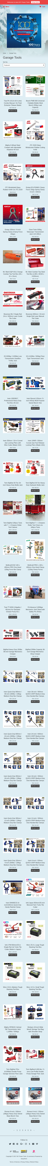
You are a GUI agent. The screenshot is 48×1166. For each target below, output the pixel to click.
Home (4, 53)
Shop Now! (35, 2)
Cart (42, 7)
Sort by (5, 62)
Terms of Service (15, 1162)
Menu (6, 7)
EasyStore (24, 1158)
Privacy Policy (25, 1162)
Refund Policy (34, 1162)
